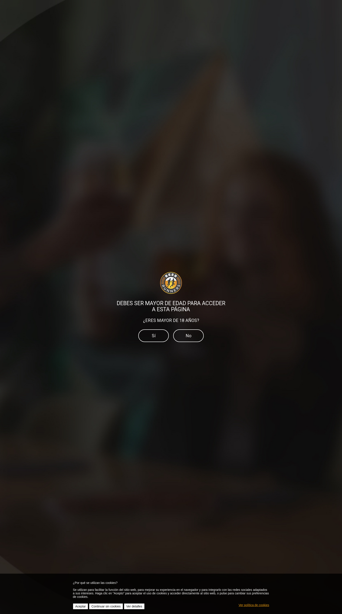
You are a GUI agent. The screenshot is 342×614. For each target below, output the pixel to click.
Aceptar (80, 606)
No (189, 335)
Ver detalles (134, 606)
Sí (154, 335)
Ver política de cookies (254, 605)
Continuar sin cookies (106, 606)
